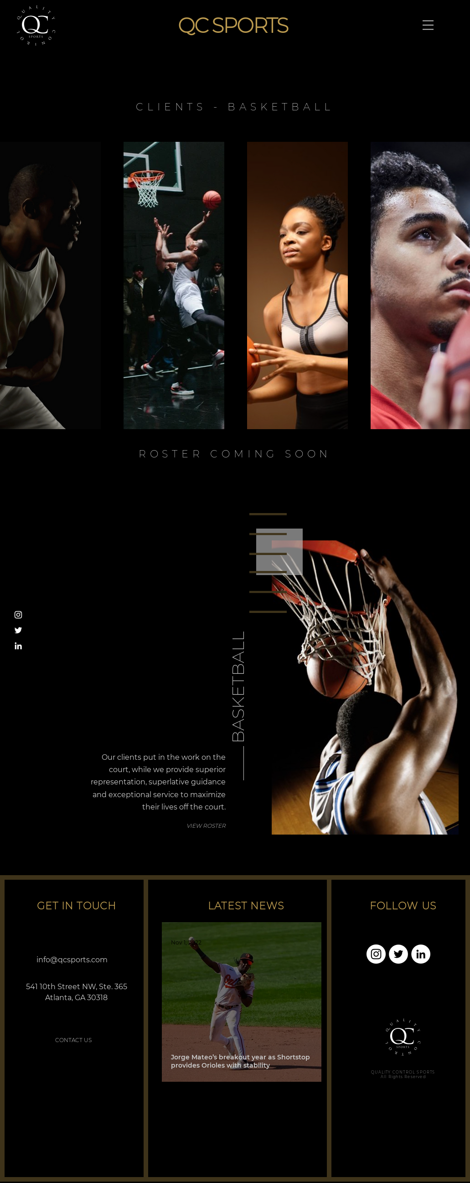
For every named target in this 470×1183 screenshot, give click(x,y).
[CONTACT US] (73, 1040)
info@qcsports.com (72, 959)
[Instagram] (18, 615)
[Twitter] (18, 630)
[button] (428, 25)
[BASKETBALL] (237, 641)
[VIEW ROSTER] (193, 826)
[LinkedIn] (18, 646)
